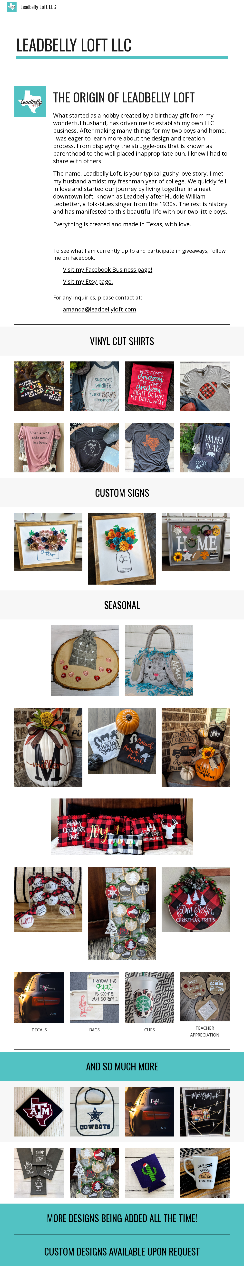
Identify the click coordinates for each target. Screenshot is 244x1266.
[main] (121, 47)
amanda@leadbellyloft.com (99, 309)
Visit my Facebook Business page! (107, 269)
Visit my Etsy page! (88, 281)
